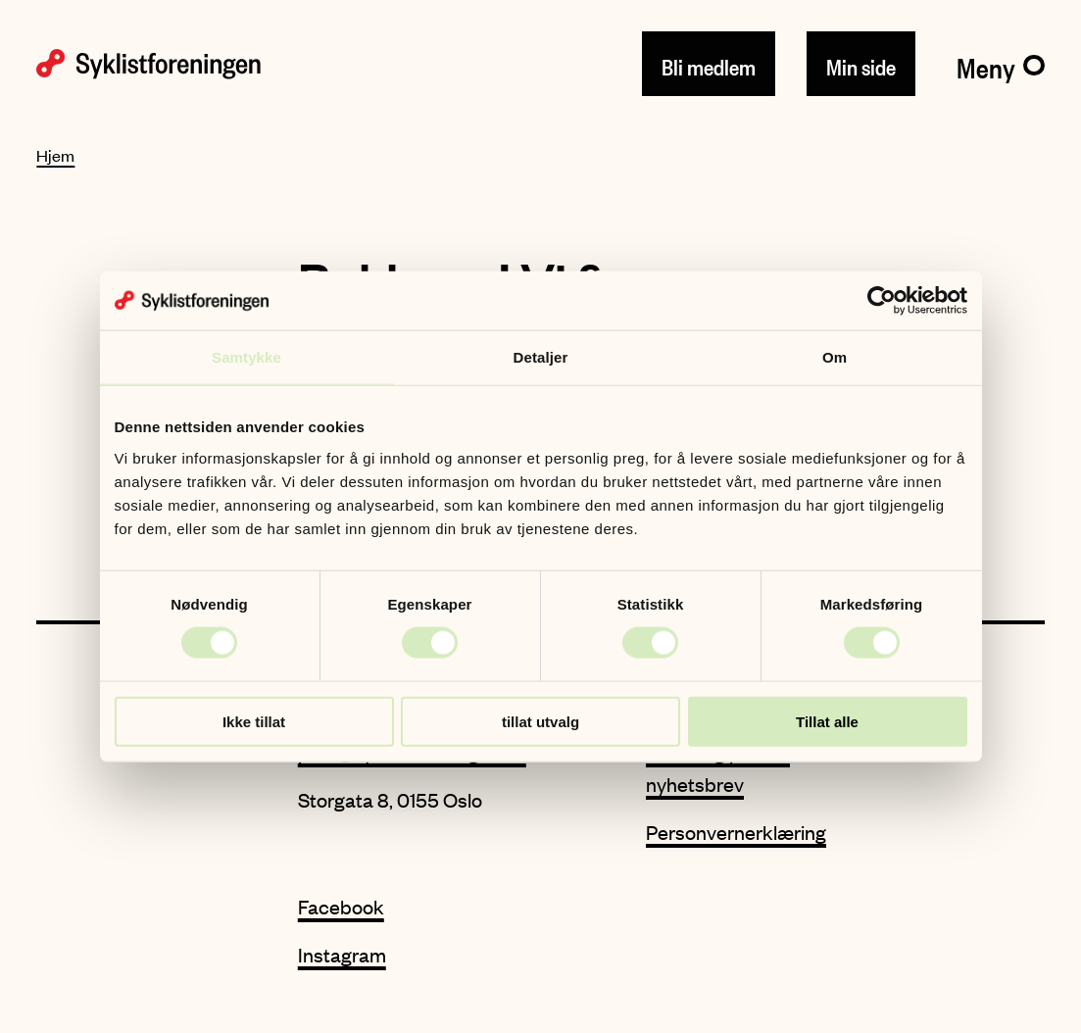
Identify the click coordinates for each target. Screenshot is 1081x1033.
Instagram (342, 954)
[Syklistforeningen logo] (148, 64)
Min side (861, 63)
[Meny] (1000, 63)
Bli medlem (709, 63)
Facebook (341, 906)
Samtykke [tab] (246, 357)
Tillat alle (827, 721)
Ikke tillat (253, 721)
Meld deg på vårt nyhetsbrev (718, 767)
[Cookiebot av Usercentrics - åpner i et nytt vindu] (881, 301)
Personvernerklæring (736, 831)
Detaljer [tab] (541, 357)
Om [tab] (834, 357)
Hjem (55, 155)
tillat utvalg (540, 721)
